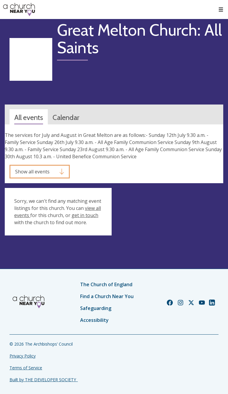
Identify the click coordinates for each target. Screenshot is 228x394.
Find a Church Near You (107, 296)
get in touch (85, 215)
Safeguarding (95, 308)
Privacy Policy (23, 356)
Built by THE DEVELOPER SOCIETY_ (44, 379)
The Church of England (106, 284)
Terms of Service (26, 368)
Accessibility (94, 320)
